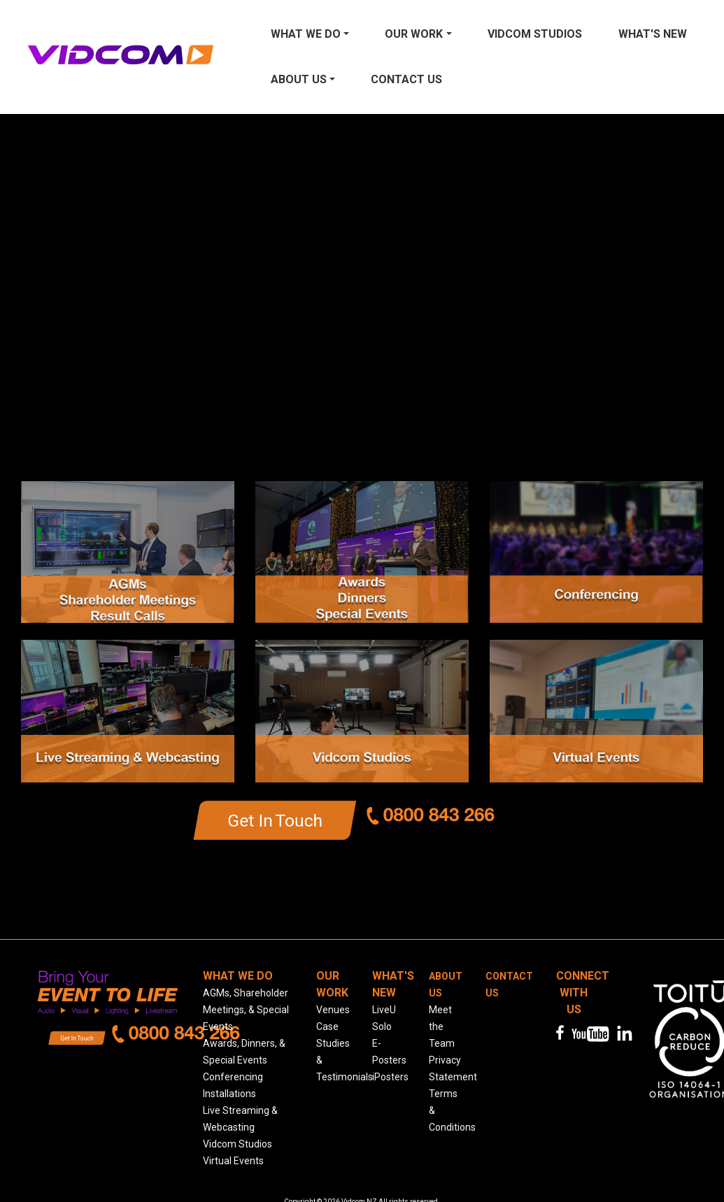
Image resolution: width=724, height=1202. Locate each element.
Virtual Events (233, 1160)
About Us (299, 79)
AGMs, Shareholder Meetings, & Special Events (246, 1009)
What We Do (306, 34)
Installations (229, 1093)
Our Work (414, 34)
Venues (333, 1009)
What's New (652, 34)
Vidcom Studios (535, 34)
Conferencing (233, 1076)
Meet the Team (442, 1026)
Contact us (406, 79)
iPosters (390, 1076)
